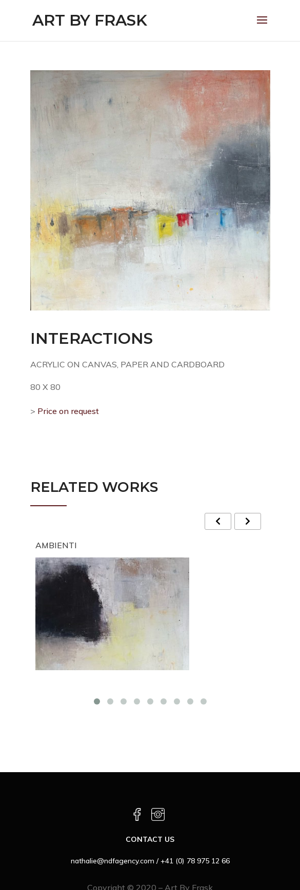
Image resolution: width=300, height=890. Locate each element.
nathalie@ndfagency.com (112, 860)
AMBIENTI (56, 545)
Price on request (67, 411)
